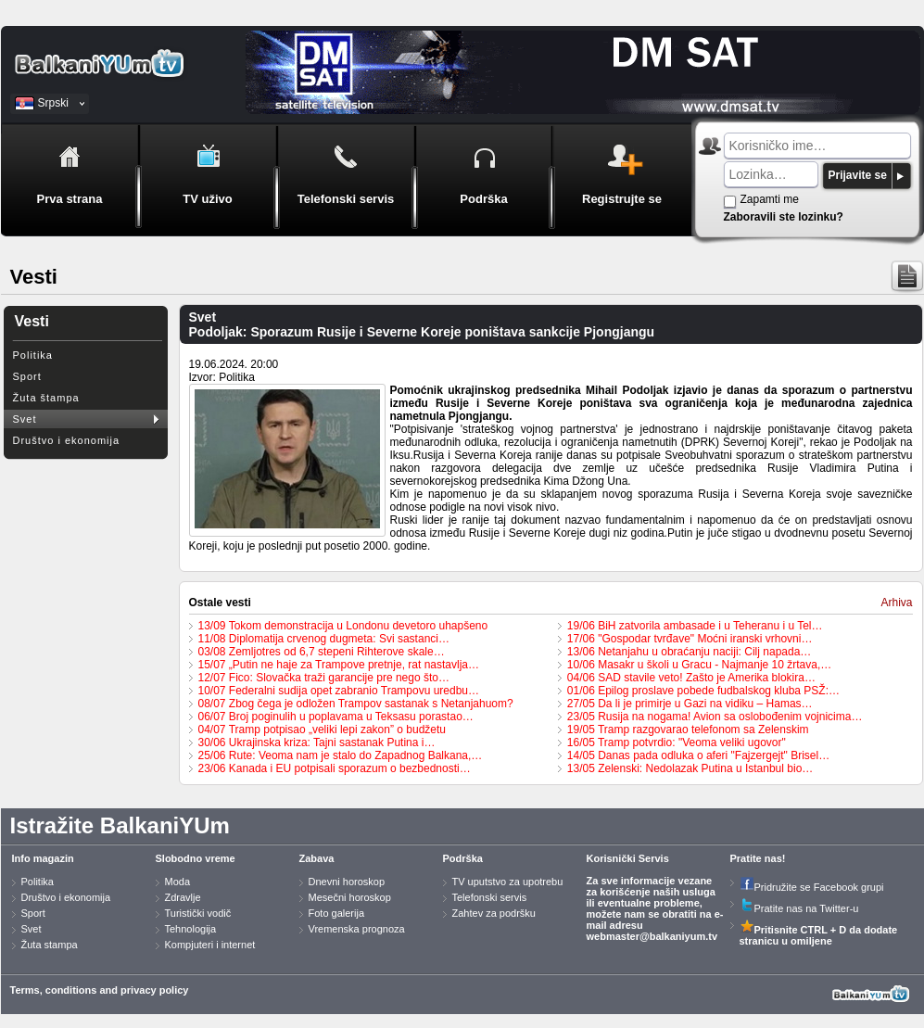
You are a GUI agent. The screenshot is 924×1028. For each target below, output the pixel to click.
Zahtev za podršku (494, 913)
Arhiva (896, 602)
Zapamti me (769, 199)
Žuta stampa (49, 944)
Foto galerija (337, 913)
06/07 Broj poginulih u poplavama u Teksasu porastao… (336, 716)
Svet (25, 419)
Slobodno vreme (195, 858)
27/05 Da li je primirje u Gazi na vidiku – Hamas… (690, 703)
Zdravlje (183, 897)
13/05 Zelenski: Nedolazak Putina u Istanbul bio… (690, 768)
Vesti (32, 321)
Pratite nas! (758, 858)
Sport (27, 376)
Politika (33, 355)
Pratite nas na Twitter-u (799, 908)
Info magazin (43, 858)
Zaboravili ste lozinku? (783, 216)
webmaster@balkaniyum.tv (652, 936)
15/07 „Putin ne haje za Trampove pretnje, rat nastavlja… (339, 664)
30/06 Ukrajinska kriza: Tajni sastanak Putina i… (317, 742)
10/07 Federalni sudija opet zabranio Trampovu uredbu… (339, 690)
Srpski (53, 102)
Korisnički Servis (628, 858)
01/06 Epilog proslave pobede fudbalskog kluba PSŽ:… (703, 690)
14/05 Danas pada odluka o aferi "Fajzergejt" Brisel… (698, 755)
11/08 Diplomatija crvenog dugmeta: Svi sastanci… (323, 638)
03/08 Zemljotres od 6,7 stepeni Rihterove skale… (321, 651)
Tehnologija (191, 928)
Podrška (463, 858)
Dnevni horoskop (347, 881)
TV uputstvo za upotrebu (507, 881)
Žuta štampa (46, 397)
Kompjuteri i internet (210, 944)
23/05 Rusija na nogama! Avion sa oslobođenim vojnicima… (715, 716)
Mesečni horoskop (350, 897)
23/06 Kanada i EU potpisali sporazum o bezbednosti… (334, 768)
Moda (178, 881)
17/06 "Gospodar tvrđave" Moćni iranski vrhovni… (690, 638)
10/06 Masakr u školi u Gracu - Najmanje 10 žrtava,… (699, 664)
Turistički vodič (198, 913)
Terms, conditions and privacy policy (99, 990)
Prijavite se (858, 175)
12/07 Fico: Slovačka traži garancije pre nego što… (323, 677)
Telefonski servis (489, 897)
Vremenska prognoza (357, 928)
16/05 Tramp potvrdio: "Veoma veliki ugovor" (676, 742)
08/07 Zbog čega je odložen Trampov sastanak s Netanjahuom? (355, 703)
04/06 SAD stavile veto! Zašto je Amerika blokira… (691, 677)
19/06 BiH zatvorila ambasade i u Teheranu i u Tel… (695, 625)
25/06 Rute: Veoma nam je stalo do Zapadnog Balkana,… (340, 755)
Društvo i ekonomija (66, 440)
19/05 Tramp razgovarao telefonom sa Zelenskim (688, 729)
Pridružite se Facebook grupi (812, 887)
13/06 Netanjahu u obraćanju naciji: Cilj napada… (689, 651)
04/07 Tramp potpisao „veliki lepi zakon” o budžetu (322, 729)
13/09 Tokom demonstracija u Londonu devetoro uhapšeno (343, 625)
